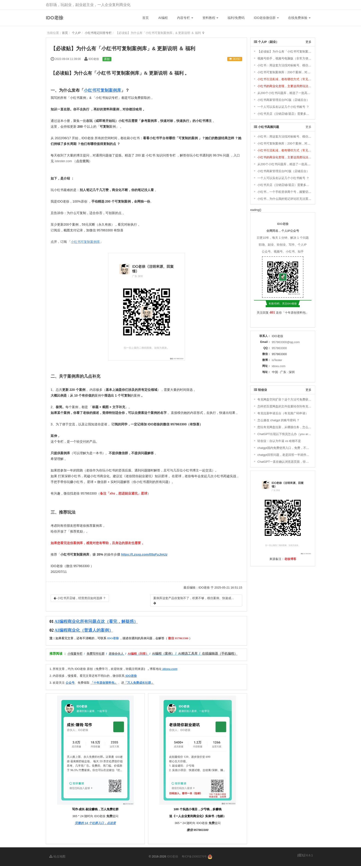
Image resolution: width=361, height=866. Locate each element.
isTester (277, 360)
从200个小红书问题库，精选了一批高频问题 (286, 93)
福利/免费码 (236, 18)
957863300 (279, 348)
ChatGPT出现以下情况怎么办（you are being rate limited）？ (298, 434)
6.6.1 (305, 856)
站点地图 (57, 856)
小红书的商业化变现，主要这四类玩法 (282, 86)
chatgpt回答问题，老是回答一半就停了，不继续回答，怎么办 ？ (300, 455)
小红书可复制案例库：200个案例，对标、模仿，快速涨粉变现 (298, 72)
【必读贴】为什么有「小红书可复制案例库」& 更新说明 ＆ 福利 (300, 51)
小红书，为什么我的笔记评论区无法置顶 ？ (286, 198)
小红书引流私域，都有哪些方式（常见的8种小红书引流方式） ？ (300, 79)
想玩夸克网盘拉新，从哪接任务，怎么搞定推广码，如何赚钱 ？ (299, 427)
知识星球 (161, 476)
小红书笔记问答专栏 (98, 33)
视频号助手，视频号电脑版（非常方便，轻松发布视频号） (296, 58)
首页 (145, 18)
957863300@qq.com (286, 342)
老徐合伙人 (116, 653)
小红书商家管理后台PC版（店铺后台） (283, 100)
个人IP (76, 33)
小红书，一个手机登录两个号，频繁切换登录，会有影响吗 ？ (298, 192)
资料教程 (210, 18)
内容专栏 (185, 18)
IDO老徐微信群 (266, 18)
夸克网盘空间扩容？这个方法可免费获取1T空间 (289, 399)
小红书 (104, 73)
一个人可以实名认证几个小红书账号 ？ (283, 107)
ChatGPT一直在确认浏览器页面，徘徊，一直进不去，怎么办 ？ (300, 461)
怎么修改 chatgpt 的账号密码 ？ (278, 420)
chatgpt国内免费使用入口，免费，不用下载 (286, 448)
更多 (309, 42)
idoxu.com (278, 366)
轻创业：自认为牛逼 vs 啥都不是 (279, 441)
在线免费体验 (299, 18)
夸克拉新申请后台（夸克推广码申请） (282, 413)
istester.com (63, 161)
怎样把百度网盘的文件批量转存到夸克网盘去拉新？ (291, 406)
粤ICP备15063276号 (194, 856)
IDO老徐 (54, 17)
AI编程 (163, 18)
